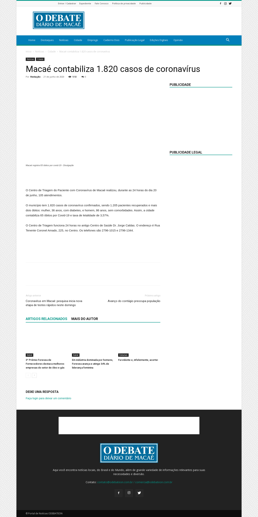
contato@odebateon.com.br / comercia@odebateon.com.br (134, 482)
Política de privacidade (124, 3)
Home (31, 40)
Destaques (47, 40)
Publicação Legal (134, 40)
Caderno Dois (111, 40)
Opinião (178, 40)
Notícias (63, 40)
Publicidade (145, 3)
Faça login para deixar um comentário (48, 398)
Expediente (85, 3)
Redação (35, 76)
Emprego (93, 40)
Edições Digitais (159, 40)
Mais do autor (84, 319)
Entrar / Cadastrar (67, 3)
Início (29, 51)
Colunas (123, 355)
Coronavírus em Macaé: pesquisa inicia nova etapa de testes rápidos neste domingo (54, 303)
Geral (29, 355)
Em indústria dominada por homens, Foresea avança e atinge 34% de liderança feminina (92, 363)
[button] (227, 40)
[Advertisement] (93, 178)
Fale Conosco (101, 3)
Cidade (78, 40)
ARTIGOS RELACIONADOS (46, 319)
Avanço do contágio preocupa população (134, 301)
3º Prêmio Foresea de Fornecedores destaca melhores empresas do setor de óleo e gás (45, 363)
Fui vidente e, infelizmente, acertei (138, 359)
